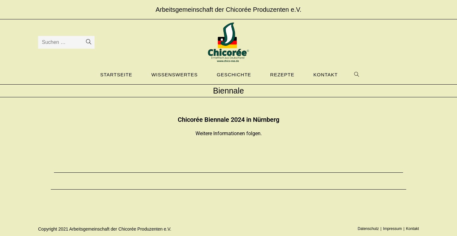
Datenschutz (368, 228)
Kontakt (412, 228)
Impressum (392, 228)
